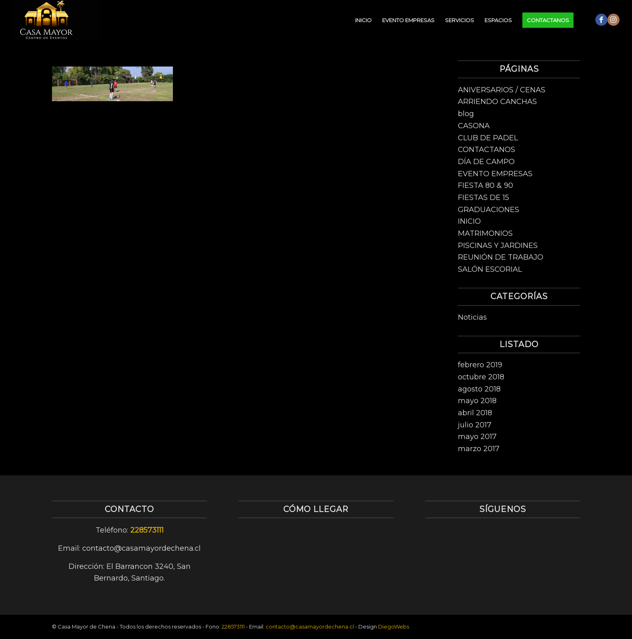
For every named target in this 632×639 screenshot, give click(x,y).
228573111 (147, 530)
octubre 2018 (481, 377)
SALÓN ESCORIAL (490, 269)
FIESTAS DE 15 (483, 197)
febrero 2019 (480, 364)
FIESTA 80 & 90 (485, 185)
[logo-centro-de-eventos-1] (56, 20)
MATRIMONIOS (485, 233)
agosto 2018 (479, 389)
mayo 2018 (477, 400)
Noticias (472, 317)
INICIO (469, 221)
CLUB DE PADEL (488, 137)
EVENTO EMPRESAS (495, 173)
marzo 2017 (478, 448)
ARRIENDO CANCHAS (497, 101)
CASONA (474, 125)
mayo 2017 (477, 436)
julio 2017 (474, 424)
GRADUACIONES (488, 209)
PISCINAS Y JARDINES (498, 245)
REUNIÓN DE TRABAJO (500, 257)
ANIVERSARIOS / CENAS (501, 89)
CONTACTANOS (486, 149)
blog (466, 113)
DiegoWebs (393, 626)
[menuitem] (363, 20)
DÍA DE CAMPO (486, 161)
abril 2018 (475, 412)
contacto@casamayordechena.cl (310, 626)
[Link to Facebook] (601, 20)
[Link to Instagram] (613, 20)
